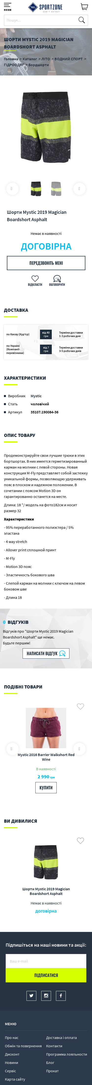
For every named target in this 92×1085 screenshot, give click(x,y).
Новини (11, 1062)
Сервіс (10, 1070)
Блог (50, 1062)
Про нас (11, 1037)
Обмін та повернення (23, 1045)
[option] (46, 127)
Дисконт (12, 1054)
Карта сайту (15, 1079)
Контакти (54, 1045)
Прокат (52, 1070)
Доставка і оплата (61, 1037)
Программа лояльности (66, 1054)
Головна (11, 58)
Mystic (36, 395)
